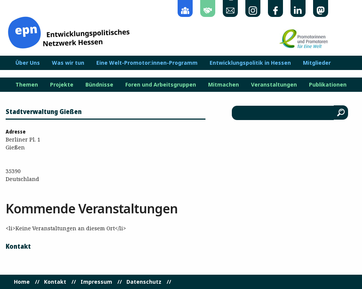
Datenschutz (143, 281)
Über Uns (27, 62)
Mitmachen (223, 84)
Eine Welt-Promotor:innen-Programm (147, 62)
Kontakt (55, 281)
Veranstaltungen (274, 84)
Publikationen (328, 84)
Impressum (96, 281)
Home (22, 281)
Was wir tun (68, 62)
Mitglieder (317, 62)
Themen (26, 84)
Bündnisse (99, 84)
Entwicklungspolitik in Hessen (250, 62)
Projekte (61, 84)
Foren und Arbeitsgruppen (160, 84)
